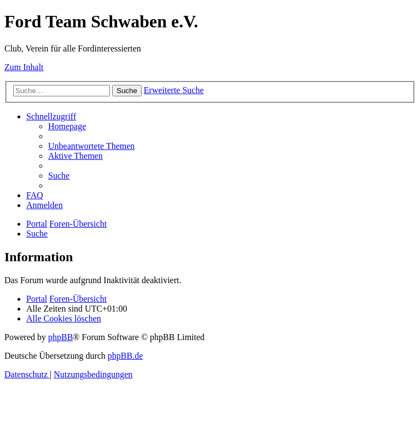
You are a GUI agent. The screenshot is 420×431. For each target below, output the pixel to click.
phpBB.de (125, 355)
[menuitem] (67, 126)
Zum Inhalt (24, 67)
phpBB (60, 337)
